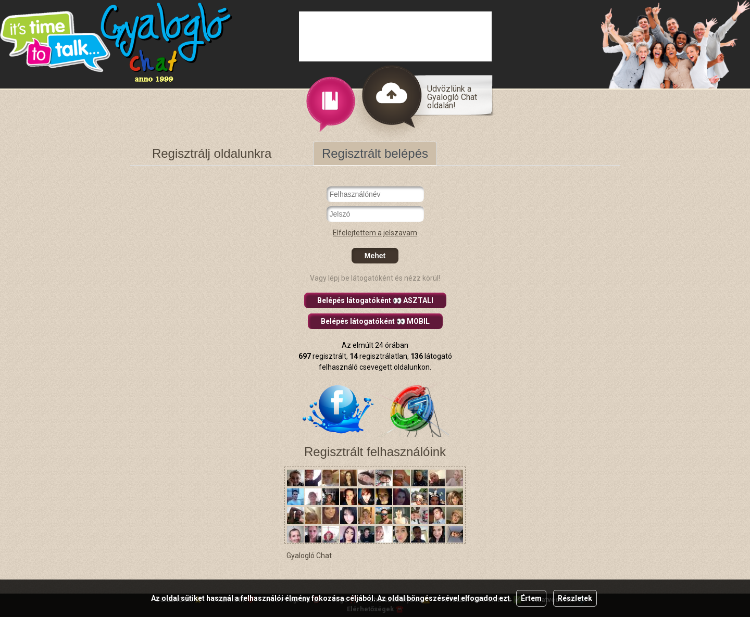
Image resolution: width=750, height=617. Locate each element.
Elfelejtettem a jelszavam (375, 233)
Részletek (575, 598)
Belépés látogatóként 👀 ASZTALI (375, 300)
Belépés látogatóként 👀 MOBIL (375, 321)
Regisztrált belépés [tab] (375, 153)
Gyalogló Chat (309, 555)
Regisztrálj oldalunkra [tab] (211, 153)
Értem (531, 598)
